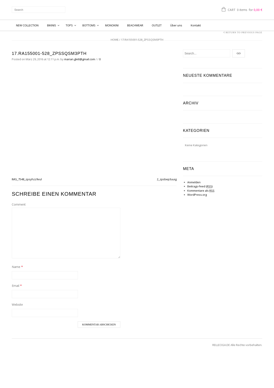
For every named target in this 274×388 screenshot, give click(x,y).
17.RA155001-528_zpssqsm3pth (49, 53)
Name (17, 267)
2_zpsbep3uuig (167, 179)
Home (115, 40)
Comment (19, 204)
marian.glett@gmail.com (79, 59)
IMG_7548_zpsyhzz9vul (27, 179)
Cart (245, 10)
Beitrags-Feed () (200, 186)
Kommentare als (200, 190)
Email (17, 286)
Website (17, 304)
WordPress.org (197, 195)
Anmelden (194, 182)
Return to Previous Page (244, 32)
